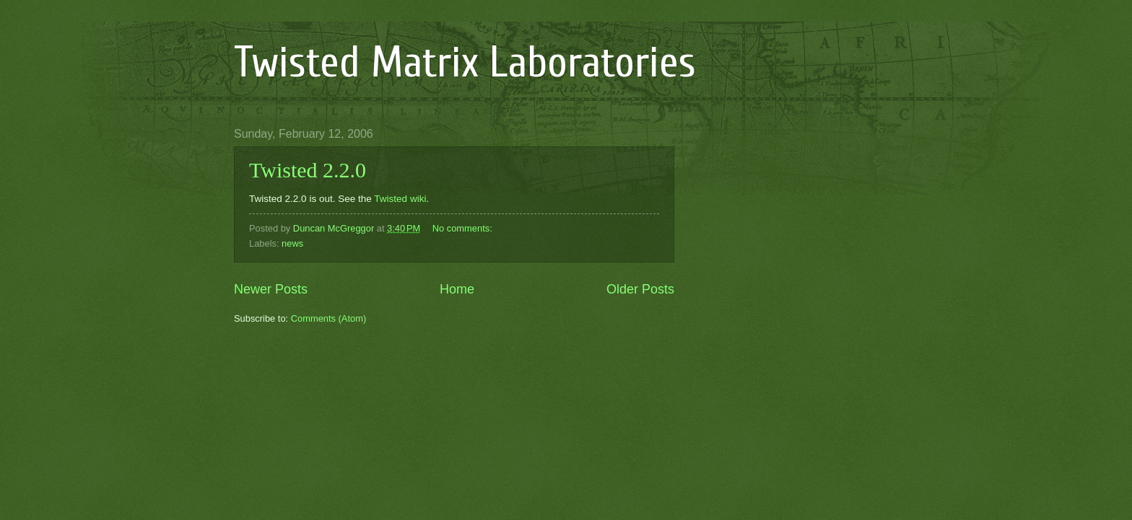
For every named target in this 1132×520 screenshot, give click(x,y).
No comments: (463, 228)
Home (457, 289)
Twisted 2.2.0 (307, 170)
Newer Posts (271, 289)
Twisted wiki (400, 198)
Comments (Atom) (328, 318)
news (292, 243)
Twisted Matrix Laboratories (465, 63)
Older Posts (640, 289)
